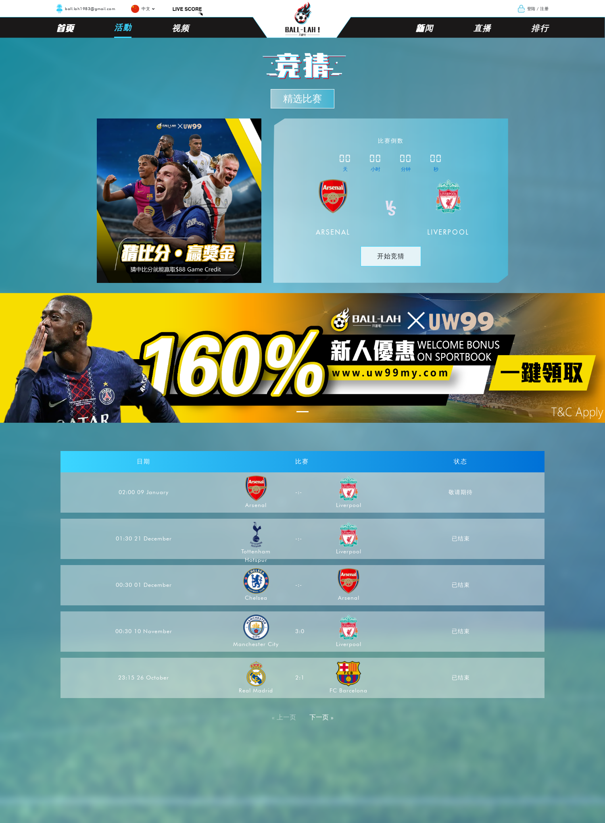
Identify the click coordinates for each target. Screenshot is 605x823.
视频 (180, 28)
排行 (540, 28)
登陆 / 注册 (538, 8)
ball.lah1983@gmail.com (90, 8)
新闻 (424, 28)
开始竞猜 (391, 256)
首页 (65, 28)
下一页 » (321, 717)
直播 (482, 28)
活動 (122, 27)
